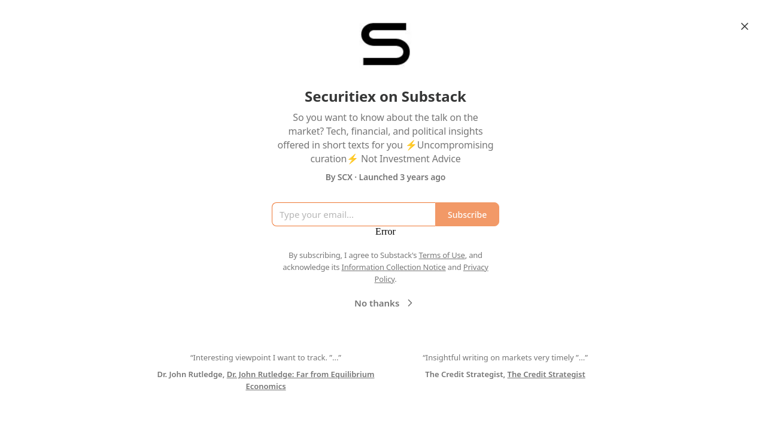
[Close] (745, 26)
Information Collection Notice (393, 267)
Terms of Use (442, 255)
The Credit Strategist (546, 374)
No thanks (385, 303)
